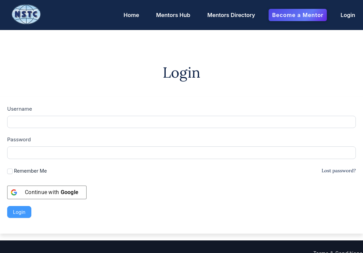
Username (19, 76)
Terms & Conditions (338, 221)
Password (19, 107)
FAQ (358, 230)
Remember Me (27, 138)
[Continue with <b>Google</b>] (47, 160)
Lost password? (338, 138)
